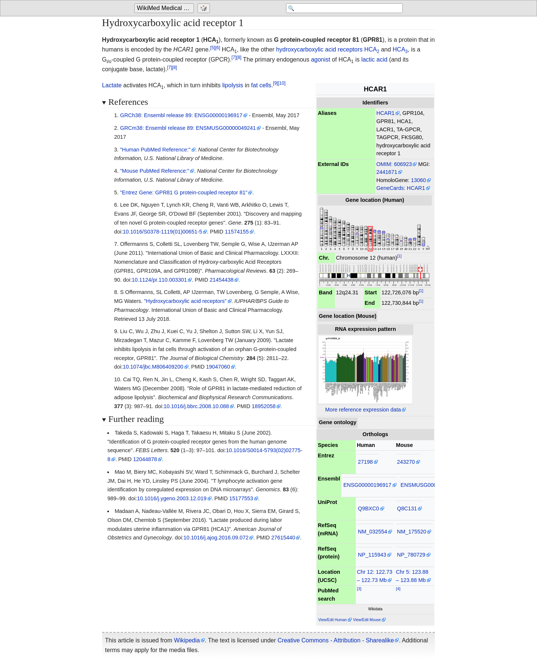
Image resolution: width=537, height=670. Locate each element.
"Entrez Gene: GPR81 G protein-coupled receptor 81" (183, 192)
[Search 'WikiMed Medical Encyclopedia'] (343, 8)
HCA (371, 49)
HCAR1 (385, 113)
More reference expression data (363, 410)
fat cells (261, 85)
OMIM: (384, 164)
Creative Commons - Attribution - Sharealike (335, 640)
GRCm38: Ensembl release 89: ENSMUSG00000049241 (188, 128)
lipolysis (232, 85)
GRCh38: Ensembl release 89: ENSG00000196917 (181, 115)
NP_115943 (372, 555)
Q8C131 (407, 508)
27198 (365, 462)
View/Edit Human (332, 620)
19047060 (218, 367)
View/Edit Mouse (367, 620)
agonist (320, 59)
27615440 (283, 538)
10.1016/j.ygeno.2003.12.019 (171, 498)
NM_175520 (411, 532)
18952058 (264, 406)
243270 (406, 462)
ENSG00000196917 (367, 485)
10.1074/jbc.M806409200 (153, 367)
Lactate (112, 85)
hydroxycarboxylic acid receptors (319, 49)
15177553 (241, 498)
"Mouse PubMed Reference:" (154, 171)
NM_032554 (372, 532)
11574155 (237, 232)
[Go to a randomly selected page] (204, 8)
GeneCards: (390, 188)
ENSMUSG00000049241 (431, 485)
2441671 (386, 172)
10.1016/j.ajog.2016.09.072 (215, 538)
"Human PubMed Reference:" (155, 150)
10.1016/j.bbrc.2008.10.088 (196, 406)
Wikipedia (187, 640)
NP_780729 (411, 555)
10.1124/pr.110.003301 (159, 280)
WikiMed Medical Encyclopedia (165, 8)
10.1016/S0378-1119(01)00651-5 (162, 232)
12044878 (145, 459)
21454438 (221, 280)
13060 (418, 180)
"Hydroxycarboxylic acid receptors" (185, 301)
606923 (403, 164)
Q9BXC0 (368, 508)
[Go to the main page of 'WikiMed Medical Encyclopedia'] (165, 8)
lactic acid (374, 59)
